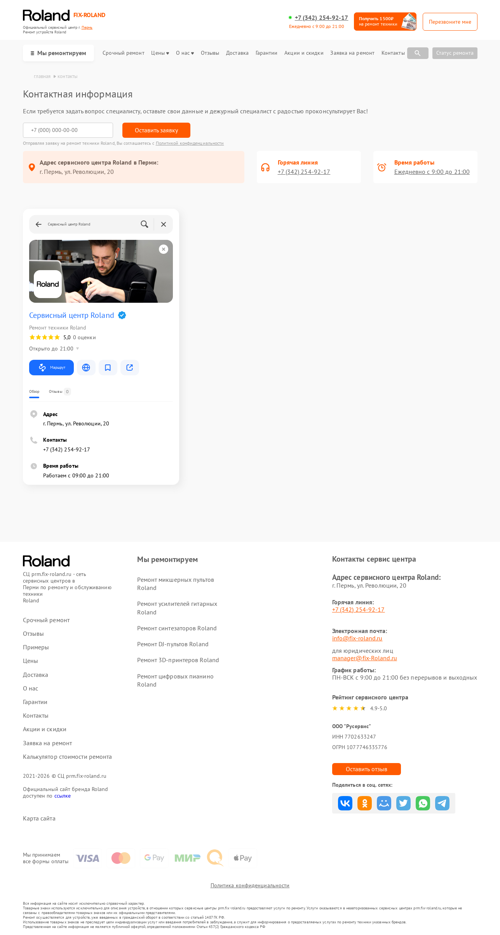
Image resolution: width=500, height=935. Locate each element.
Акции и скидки (303, 53)
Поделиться (345, 803)
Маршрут (51, 367)
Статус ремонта (455, 52)
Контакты (393, 53)
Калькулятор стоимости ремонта (67, 756)
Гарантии (267, 53)
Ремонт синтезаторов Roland (177, 628)
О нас (185, 53)
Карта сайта (39, 818)
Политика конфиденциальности (250, 885)
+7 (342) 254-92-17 (321, 17)
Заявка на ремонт (352, 53)
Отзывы (210, 53)
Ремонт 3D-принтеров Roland (178, 660)
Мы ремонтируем (58, 53)
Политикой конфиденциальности (190, 143)
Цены (160, 53)
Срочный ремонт (123, 53)
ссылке (62, 795)
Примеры (36, 647)
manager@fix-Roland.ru (364, 658)
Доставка (237, 53)
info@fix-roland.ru (357, 638)
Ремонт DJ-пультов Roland (172, 644)
